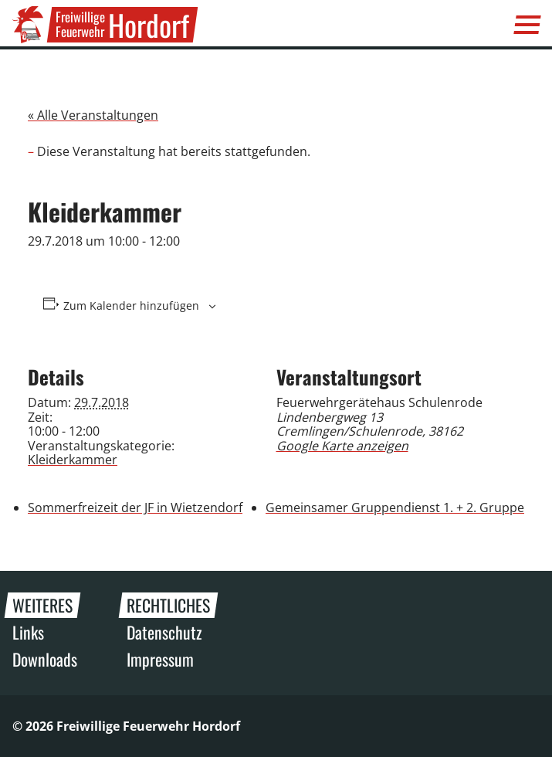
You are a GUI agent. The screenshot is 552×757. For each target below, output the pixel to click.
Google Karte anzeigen (342, 445)
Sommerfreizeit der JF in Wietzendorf (135, 507)
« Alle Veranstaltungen (93, 115)
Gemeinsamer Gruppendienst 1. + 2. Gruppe (395, 507)
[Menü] (527, 24)
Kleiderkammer (72, 459)
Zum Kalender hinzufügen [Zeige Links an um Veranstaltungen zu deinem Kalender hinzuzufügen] (131, 306)
